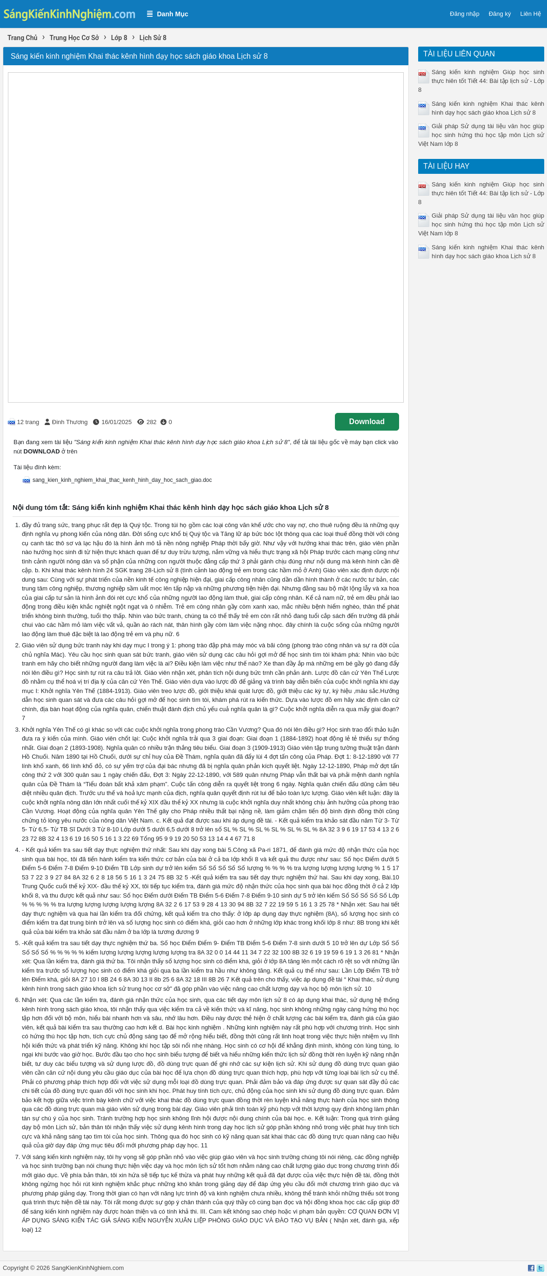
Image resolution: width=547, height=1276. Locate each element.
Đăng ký (500, 13)
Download (367, 421)
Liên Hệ (530, 13)
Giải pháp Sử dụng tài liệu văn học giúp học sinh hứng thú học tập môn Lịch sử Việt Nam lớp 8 (481, 135)
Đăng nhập (464, 13)
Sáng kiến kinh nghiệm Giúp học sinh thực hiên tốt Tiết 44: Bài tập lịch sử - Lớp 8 (481, 81)
